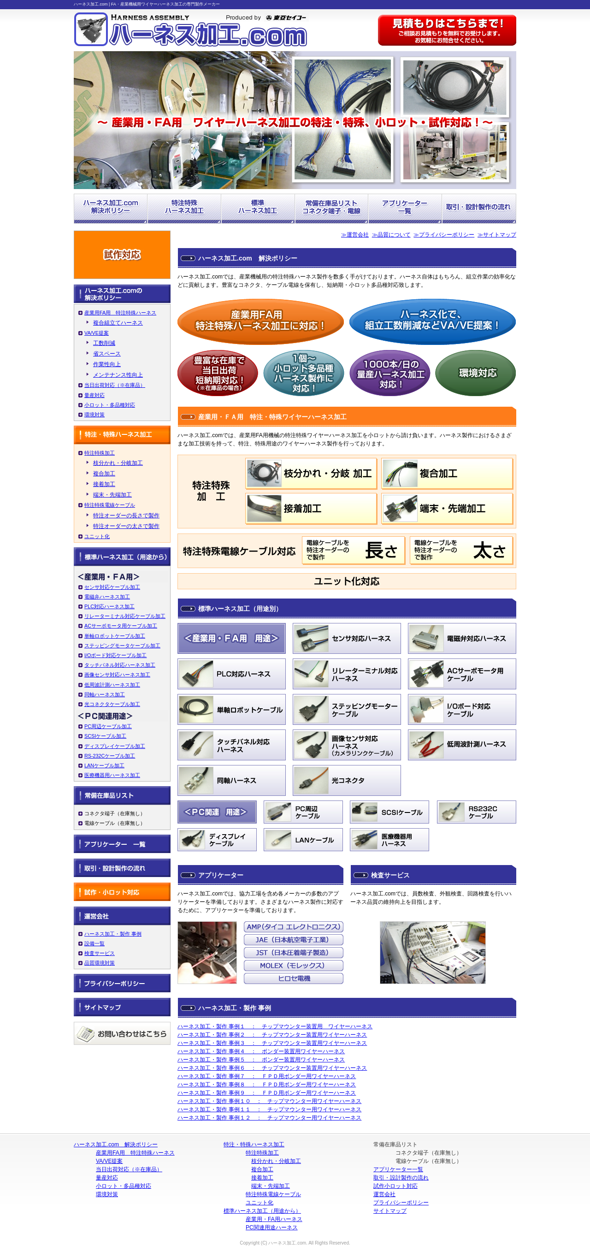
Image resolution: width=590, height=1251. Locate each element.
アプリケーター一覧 (398, 1169)
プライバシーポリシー (401, 1202)
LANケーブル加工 (104, 765)
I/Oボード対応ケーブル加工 (115, 655)
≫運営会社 (355, 234)
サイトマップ (390, 1211)
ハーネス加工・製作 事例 (113, 934)
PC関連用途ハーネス (272, 1227)
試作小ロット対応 (395, 1186)
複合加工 (104, 473)
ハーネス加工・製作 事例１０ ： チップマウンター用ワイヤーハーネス (269, 1101)
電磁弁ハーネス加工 (107, 596)
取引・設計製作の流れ (401, 1177)
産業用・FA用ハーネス (274, 1219)
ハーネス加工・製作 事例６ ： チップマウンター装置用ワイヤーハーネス (272, 1068)
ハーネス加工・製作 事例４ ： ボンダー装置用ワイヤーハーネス (261, 1051)
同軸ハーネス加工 (104, 694)
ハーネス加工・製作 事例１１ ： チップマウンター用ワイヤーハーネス (269, 1109)
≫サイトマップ (497, 234)
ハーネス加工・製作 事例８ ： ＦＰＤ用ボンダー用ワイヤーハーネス (266, 1084)
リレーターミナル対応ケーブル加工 (124, 616)
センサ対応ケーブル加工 (112, 587)
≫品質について (391, 234)
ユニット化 (97, 536)
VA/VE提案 (96, 333)
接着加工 (104, 484)
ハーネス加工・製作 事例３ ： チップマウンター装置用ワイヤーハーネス (272, 1043)
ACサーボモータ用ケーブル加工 (120, 625)
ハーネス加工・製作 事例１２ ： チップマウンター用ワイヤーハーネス (269, 1118)
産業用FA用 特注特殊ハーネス (120, 312)
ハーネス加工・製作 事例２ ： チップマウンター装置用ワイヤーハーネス (272, 1035)
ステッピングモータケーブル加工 (122, 645)
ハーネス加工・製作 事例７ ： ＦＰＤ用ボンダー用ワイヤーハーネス (266, 1076)
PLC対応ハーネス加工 (109, 606)
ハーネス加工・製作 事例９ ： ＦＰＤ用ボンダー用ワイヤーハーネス (266, 1093)
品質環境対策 (99, 963)
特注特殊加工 (99, 453)
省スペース (107, 353)
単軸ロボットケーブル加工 (114, 636)
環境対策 (94, 414)
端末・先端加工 (112, 495)
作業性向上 (107, 364)
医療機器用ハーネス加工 (112, 775)
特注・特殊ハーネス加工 (254, 1144)
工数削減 (104, 343)
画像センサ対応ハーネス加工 (117, 674)
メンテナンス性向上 (118, 375)
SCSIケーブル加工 (105, 736)
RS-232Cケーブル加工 (109, 756)
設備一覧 (94, 943)
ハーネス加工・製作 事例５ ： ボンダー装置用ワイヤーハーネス (261, 1059)
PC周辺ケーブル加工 (108, 726)
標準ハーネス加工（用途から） (262, 1211)
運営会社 (384, 1194)
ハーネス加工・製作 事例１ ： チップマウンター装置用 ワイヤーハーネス (274, 1026)
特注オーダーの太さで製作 (126, 526)
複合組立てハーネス (118, 323)
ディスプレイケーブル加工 (114, 746)
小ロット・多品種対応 (109, 405)
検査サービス (99, 953)
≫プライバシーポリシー (443, 234)
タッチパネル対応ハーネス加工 (119, 665)
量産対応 (94, 395)
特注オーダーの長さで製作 (126, 515)
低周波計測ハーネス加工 (112, 685)
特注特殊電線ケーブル (109, 505)
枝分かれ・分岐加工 (118, 463)
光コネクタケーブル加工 (112, 704)
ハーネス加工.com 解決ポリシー (116, 1144)
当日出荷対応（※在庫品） (114, 385)
